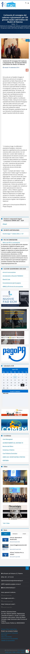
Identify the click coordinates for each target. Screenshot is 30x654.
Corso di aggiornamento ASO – (18, 546)
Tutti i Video (6, 523)
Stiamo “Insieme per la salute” (17, 553)
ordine (18, 652)
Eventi (24, 533)
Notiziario (15, 533)
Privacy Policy (5, 629)
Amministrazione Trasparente (9, 633)
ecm (10, 652)
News (5, 533)
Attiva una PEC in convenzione (11, 242)
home (6, 652)
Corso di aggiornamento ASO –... (8, 598)
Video (14, 652)
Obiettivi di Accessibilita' (8, 640)
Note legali (4, 635)
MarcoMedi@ (21, 650)
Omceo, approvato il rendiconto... (8, 592)
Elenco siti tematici (6, 637)
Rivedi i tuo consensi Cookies (9, 631)
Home (13, 24)
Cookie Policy (13, 629)
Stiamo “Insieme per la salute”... (8, 604)
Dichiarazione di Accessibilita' (9, 638)
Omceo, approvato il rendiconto (16, 538)
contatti (22, 652)
